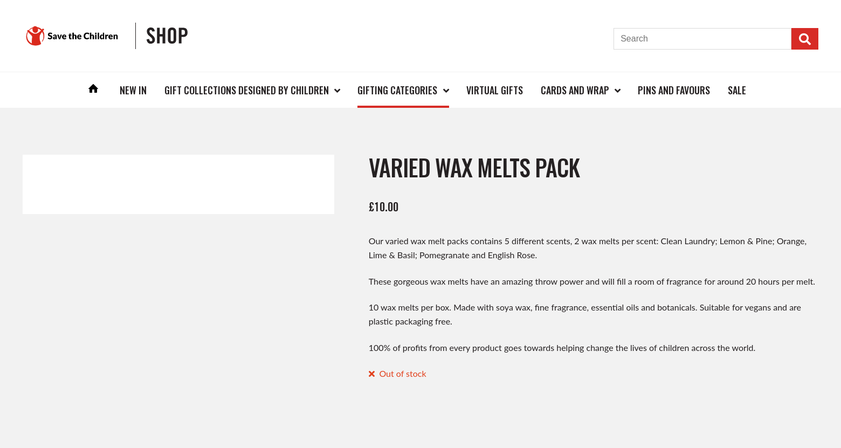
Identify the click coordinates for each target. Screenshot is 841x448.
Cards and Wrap (575, 90)
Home (94, 89)
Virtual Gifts (494, 90)
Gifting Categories (397, 90)
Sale (737, 90)
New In (133, 90)
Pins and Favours (674, 90)
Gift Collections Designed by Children (246, 90)
